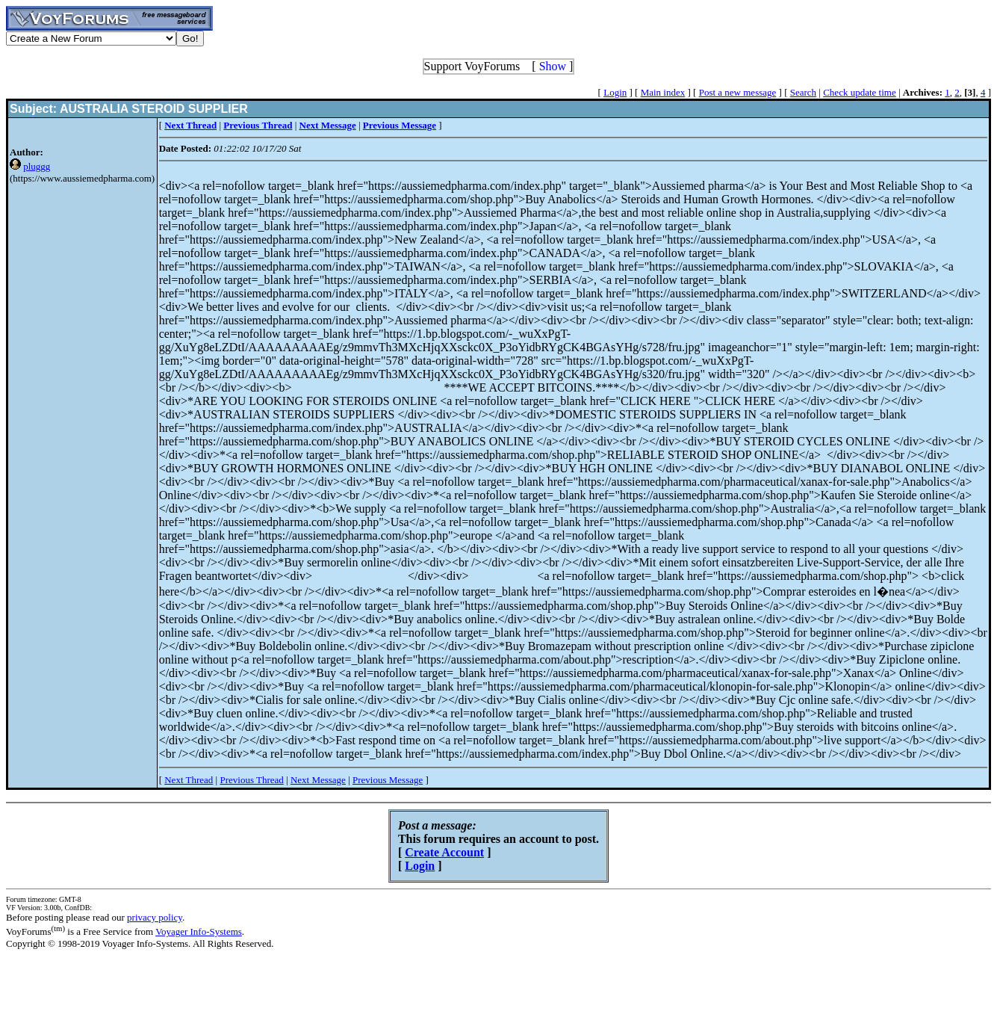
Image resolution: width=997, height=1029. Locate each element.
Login (615, 92)
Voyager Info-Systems (198, 931)
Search (803, 92)
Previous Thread (251, 779)
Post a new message (738, 92)
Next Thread (188, 779)
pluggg (36, 166)
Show (552, 66)
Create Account (444, 852)
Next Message (318, 779)
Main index (663, 92)
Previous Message (387, 779)
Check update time (859, 92)
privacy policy (154, 917)
